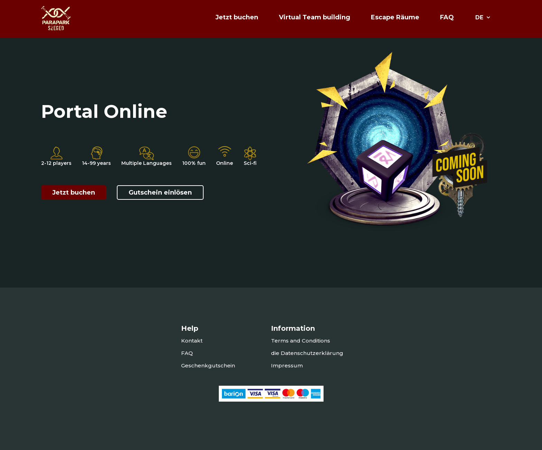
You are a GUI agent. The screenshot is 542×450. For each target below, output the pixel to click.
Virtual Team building (314, 17)
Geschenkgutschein (208, 365)
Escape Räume (395, 17)
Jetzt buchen (73, 192)
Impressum (287, 365)
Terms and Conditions (300, 340)
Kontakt (192, 340)
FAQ (447, 17)
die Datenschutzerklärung (307, 353)
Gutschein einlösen (160, 192)
